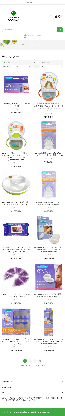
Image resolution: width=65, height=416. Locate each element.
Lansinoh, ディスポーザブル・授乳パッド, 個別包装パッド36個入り (48, 295)
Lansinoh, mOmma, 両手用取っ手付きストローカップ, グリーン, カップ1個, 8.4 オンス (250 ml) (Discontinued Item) (16, 156)
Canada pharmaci (26, 412)
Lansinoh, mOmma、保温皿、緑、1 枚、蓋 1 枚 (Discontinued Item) (16, 203)
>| (40, 361)
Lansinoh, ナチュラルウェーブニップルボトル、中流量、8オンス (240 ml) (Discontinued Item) (48, 341)
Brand (31, 45)
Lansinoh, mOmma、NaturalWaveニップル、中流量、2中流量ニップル (49, 154)
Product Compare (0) (42, 62)
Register (52, 16)
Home (23, 45)
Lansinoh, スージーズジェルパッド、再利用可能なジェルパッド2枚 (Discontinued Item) (48, 249)
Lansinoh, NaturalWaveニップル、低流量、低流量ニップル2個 (49, 203)
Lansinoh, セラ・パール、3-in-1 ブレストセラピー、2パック (16, 295)
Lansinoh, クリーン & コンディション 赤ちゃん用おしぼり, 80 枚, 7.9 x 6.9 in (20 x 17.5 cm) (16, 249)
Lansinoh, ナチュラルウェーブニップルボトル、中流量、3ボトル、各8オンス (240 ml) (16, 341)
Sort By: (6, 66)
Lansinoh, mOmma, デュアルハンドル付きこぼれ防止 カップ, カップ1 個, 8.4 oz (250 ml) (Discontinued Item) (48, 107)
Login (56, 16)
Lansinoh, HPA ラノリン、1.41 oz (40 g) (16, 105)
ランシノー (40, 45)
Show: (36, 66)
